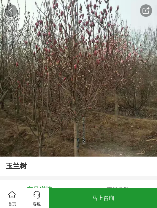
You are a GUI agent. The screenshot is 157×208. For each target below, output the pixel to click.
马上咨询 (103, 198)
